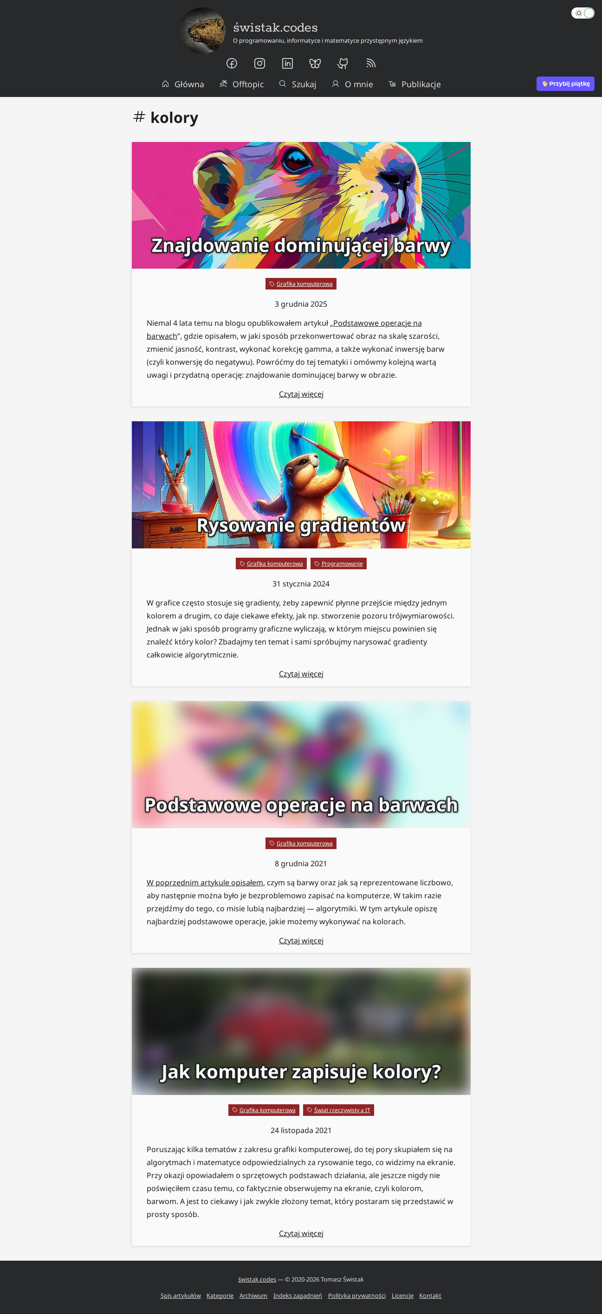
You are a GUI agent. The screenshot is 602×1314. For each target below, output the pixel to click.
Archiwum (253, 1295)
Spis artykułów (181, 1295)
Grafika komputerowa (305, 284)
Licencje (403, 1295)
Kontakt (430, 1295)
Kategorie (220, 1295)
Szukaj (297, 84)
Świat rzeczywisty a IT (342, 1110)
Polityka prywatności (357, 1295)
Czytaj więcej (301, 394)
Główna (183, 84)
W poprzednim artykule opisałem (205, 882)
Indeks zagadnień (297, 1295)
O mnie (352, 84)
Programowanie (342, 563)
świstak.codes (257, 1279)
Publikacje (414, 84)
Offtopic (241, 84)
